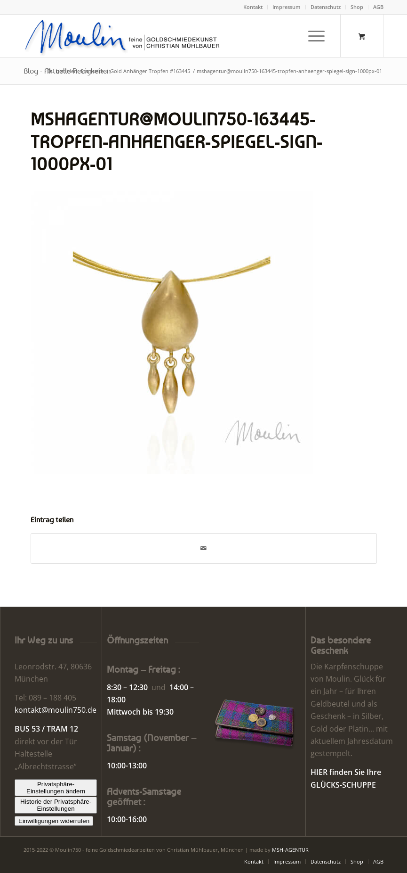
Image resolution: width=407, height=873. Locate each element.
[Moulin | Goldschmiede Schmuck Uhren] (124, 36)
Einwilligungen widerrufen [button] (53, 820)
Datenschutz (326, 6)
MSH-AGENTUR (290, 849)
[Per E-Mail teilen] (203, 548)
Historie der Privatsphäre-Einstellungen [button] (55, 805)
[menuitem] (253, 7)
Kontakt (253, 6)
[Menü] (312, 36)
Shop (357, 6)
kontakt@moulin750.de (55, 710)
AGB (378, 6)
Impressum (286, 6)
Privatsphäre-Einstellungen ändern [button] (55, 788)
